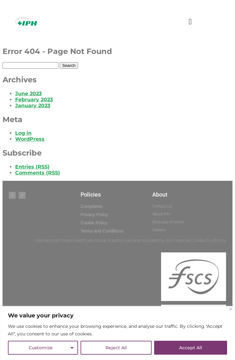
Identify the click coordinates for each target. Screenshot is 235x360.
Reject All (116, 348)
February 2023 (34, 100)
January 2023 (32, 106)
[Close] (230, 309)
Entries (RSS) (32, 167)
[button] (190, 21)
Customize (41, 348)
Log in (23, 133)
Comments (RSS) (37, 173)
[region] (117, 333)
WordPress (30, 139)
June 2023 (28, 94)
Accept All (190, 348)
